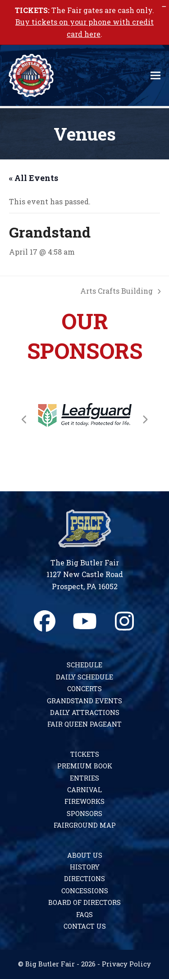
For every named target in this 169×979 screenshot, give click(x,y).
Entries (84, 778)
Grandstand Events (84, 701)
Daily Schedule (84, 677)
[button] (155, 75)
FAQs (84, 914)
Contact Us (85, 926)
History (85, 867)
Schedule (84, 665)
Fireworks (84, 801)
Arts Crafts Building (120, 290)
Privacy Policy (126, 964)
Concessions (84, 890)
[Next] (145, 419)
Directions (84, 878)
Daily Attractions (84, 712)
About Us (84, 855)
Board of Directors (84, 902)
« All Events (33, 177)
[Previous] (24, 419)
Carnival (84, 789)
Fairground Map (85, 825)
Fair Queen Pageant (84, 724)
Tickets (84, 754)
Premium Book (84, 766)
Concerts (84, 688)
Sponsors (84, 813)
